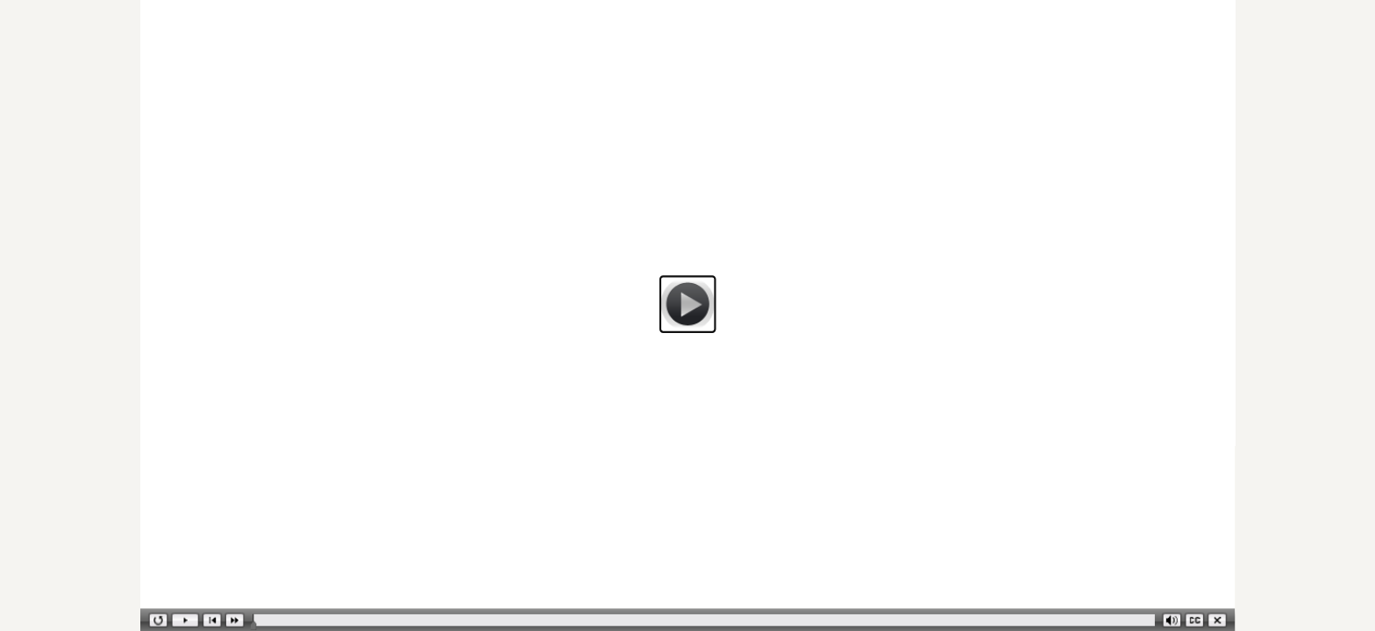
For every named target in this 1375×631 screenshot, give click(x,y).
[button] (687, 303)
